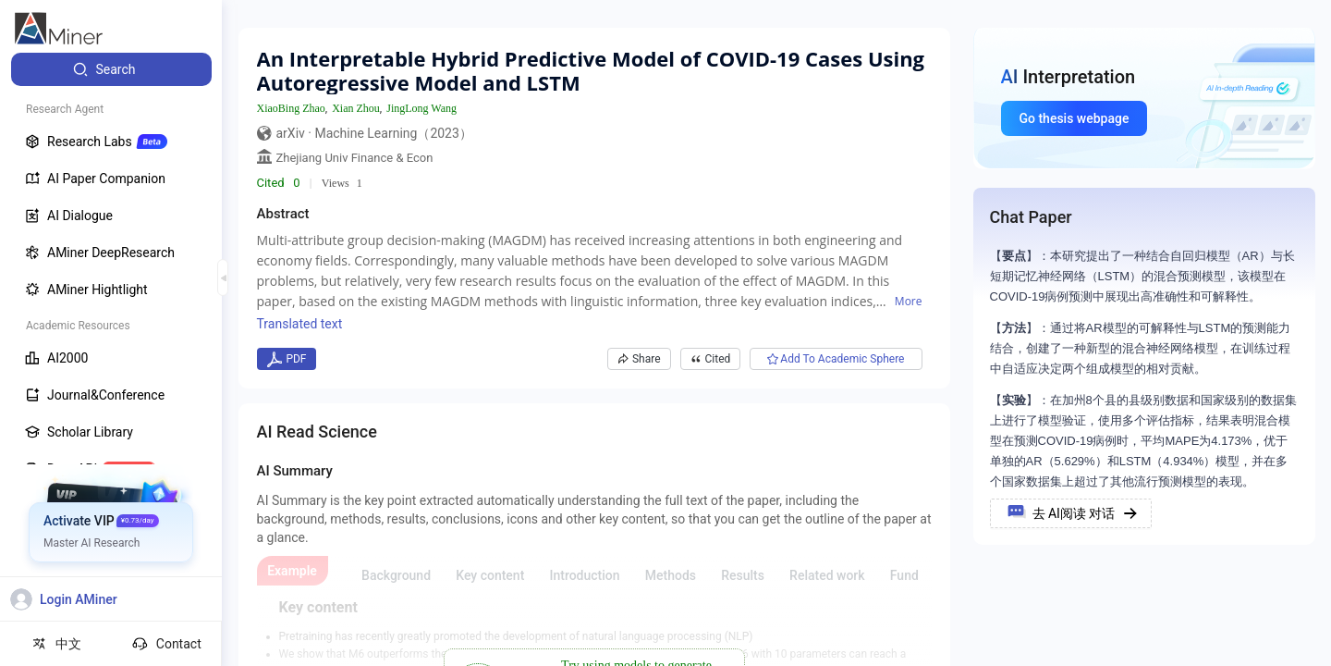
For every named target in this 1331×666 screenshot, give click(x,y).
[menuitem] (111, 69)
